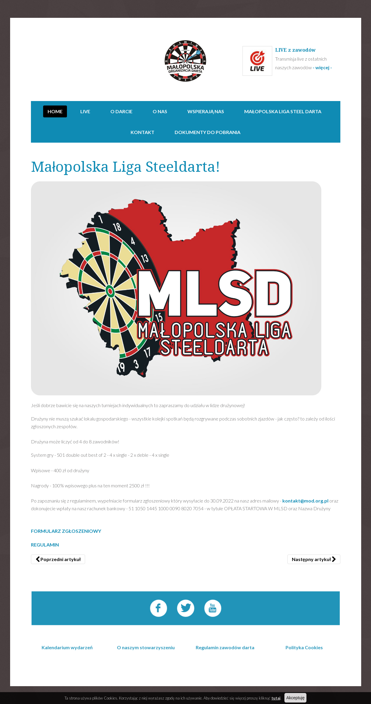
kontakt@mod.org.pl (305, 500)
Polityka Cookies (301, 661)
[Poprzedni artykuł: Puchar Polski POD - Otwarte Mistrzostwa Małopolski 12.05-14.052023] (58, 559)
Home (55, 111)
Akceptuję (295, 697)
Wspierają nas (205, 111)
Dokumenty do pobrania (207, 132)
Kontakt (142, 132)
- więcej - (323, 67)
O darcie (121, 111)
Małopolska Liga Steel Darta (282, 111)
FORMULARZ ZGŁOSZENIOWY (66, 531)
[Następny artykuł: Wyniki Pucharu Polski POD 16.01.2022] (313, 559)
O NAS (160, 111)
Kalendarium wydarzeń (70, 661)
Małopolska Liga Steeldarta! (125, 166)
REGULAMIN (45, 544)
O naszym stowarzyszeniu (147, 661)
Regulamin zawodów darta (224, 661)
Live (85, 111)
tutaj (276, 698)
